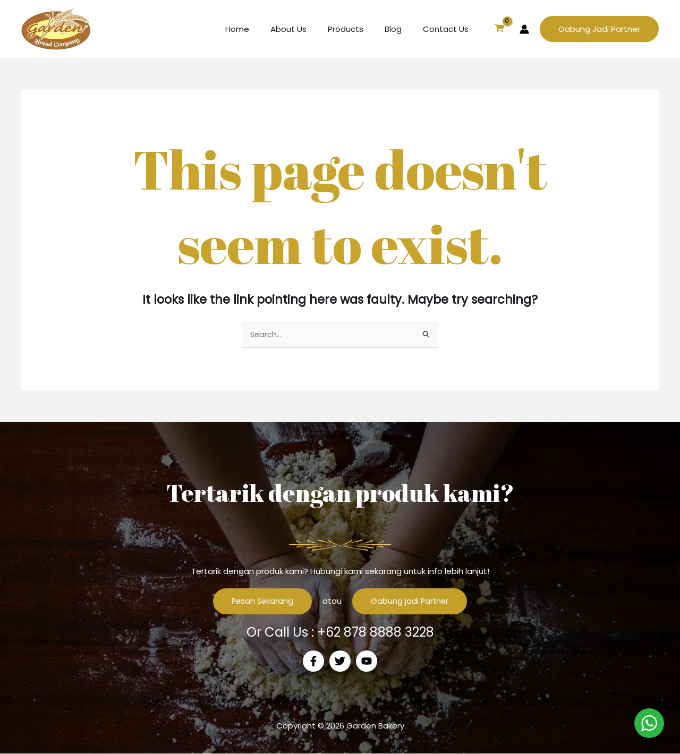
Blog (401, 29)
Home (261, 29)
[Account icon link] (524, 29)
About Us (307, 29)
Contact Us (448, 29)
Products (359, 29)
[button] (599, 29)
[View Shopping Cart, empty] (499, 29)
